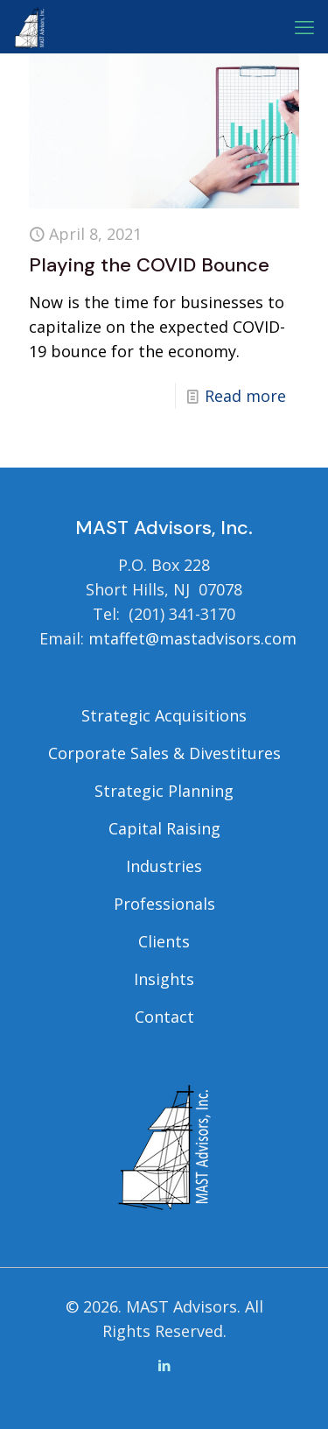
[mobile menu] (304, 26)
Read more (245, 395)
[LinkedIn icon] (164, 1365)
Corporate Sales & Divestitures (164, 753)
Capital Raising (164, 828)
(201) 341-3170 (182, 613)
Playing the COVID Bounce (149, 265)
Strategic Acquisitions (164, 715)
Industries (164, 865)
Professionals (164, 903)
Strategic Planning (164, 790)
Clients (164, 941)
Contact (164, 1016)
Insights (164, 978)
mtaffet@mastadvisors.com (192, 638)
